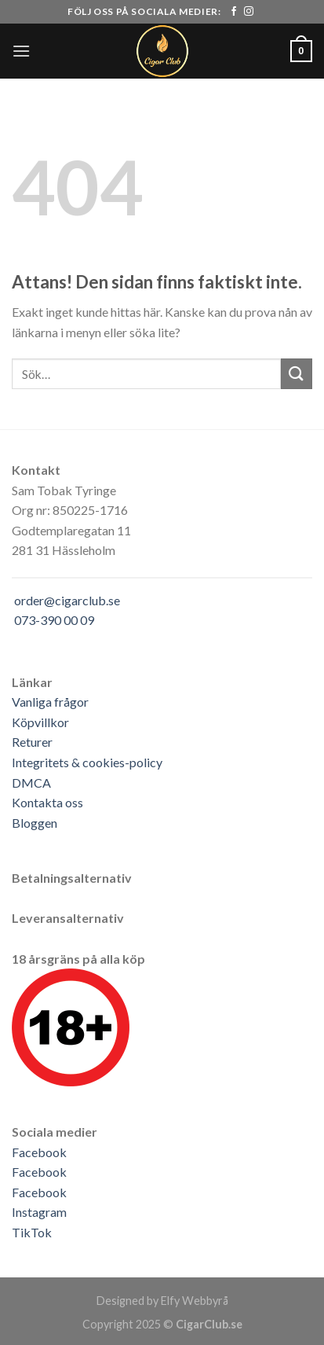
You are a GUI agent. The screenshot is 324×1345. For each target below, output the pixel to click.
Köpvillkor (40, 722)
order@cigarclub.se (67, 600)
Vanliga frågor (50, 701)
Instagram (39, 1211)
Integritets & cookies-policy (87, 762)
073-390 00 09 (54, 619)
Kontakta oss (47, 802)
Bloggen (34, 822)
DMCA (31, 782)
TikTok (32, 1232)
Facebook (39, 1152)
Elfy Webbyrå (194, 1300)
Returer (32, 741)
